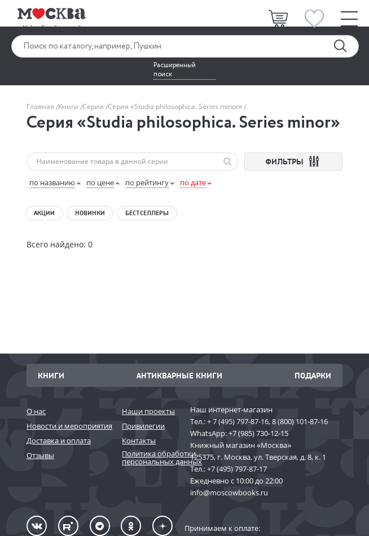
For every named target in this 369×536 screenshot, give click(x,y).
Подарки (313, 375)
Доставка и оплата (59, 440)
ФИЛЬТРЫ (293, 161)
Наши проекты (148, 411)
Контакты (139, 440)
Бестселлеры (147, 213)
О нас (36, 411)
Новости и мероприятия (69, 426)
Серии (94, 106)
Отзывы (40, 455)
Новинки (90, 213)
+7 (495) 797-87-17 (237, 469)
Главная (41, 106)
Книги (69, 106)
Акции (44, 213)
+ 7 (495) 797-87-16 (238, 421)
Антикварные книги (179, 375)
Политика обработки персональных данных (150, 458)
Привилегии (143, 426)
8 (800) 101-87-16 (300, 421)
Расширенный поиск (174, 70)
